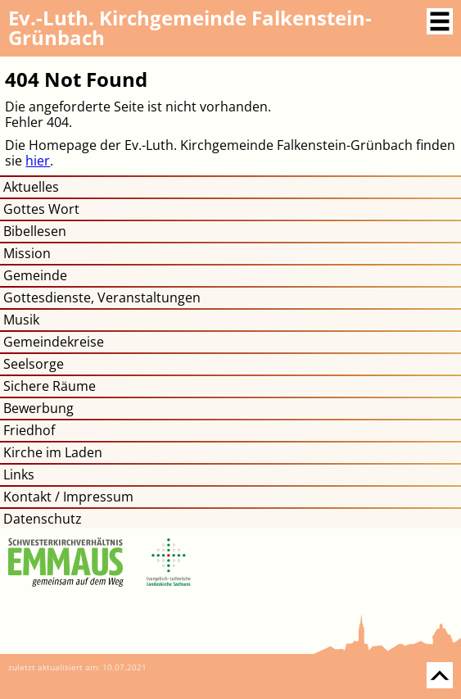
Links (18, 474)
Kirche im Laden (52, 452)
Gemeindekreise (53, 342)
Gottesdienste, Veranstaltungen (102, 297)
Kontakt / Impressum (68, 497)
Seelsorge (33, 364)
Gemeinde (35, 275)
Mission (27, 253)
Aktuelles (31, 187)
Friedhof (29, 430)
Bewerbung (38, 408)
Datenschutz (42, 519)
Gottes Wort (41, 209)
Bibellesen (34, 231)
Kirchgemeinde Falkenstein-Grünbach (190, 27)
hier (37, 161)
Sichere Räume (49, 386)
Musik (21, 320)
